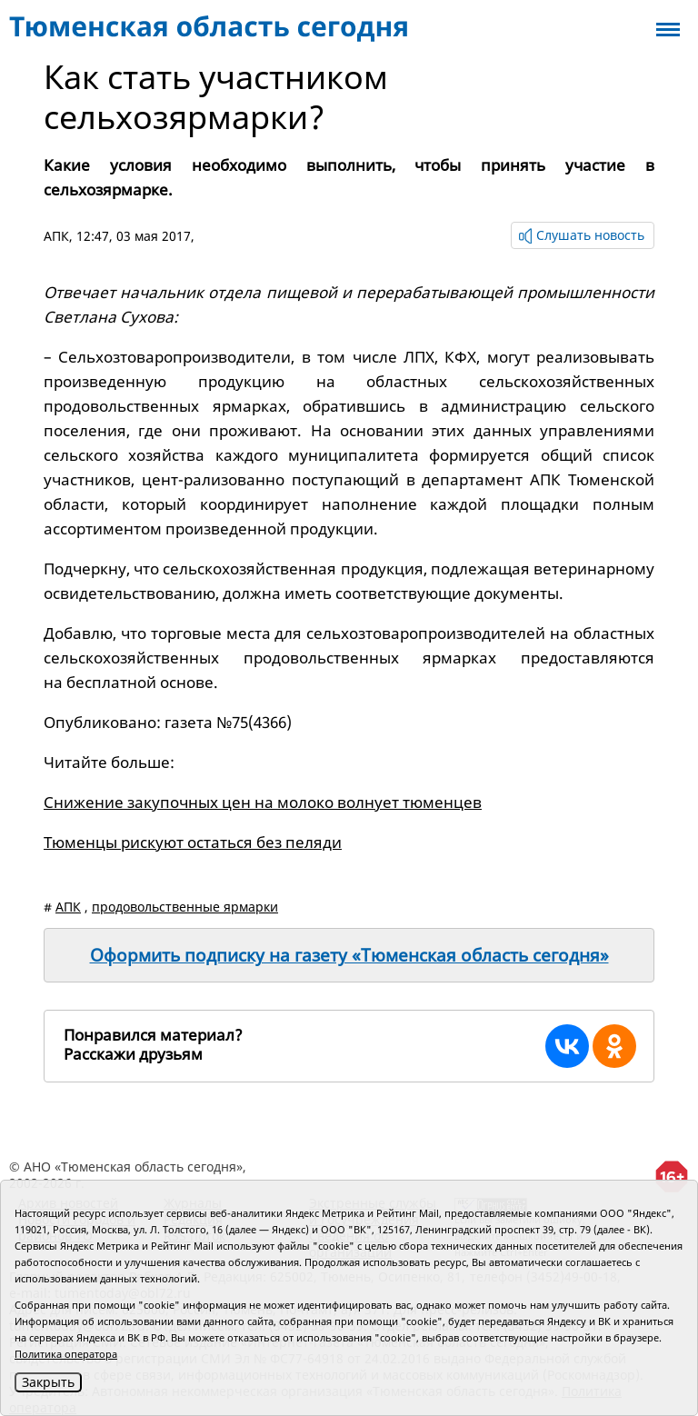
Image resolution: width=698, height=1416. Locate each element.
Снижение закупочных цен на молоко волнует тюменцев (263, 802)
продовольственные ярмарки (185, 906)
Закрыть (48, 1382)
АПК (56, 235)
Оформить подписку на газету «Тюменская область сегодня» (349, 955)
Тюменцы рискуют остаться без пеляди (193, 842)
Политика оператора (66, 1354)
